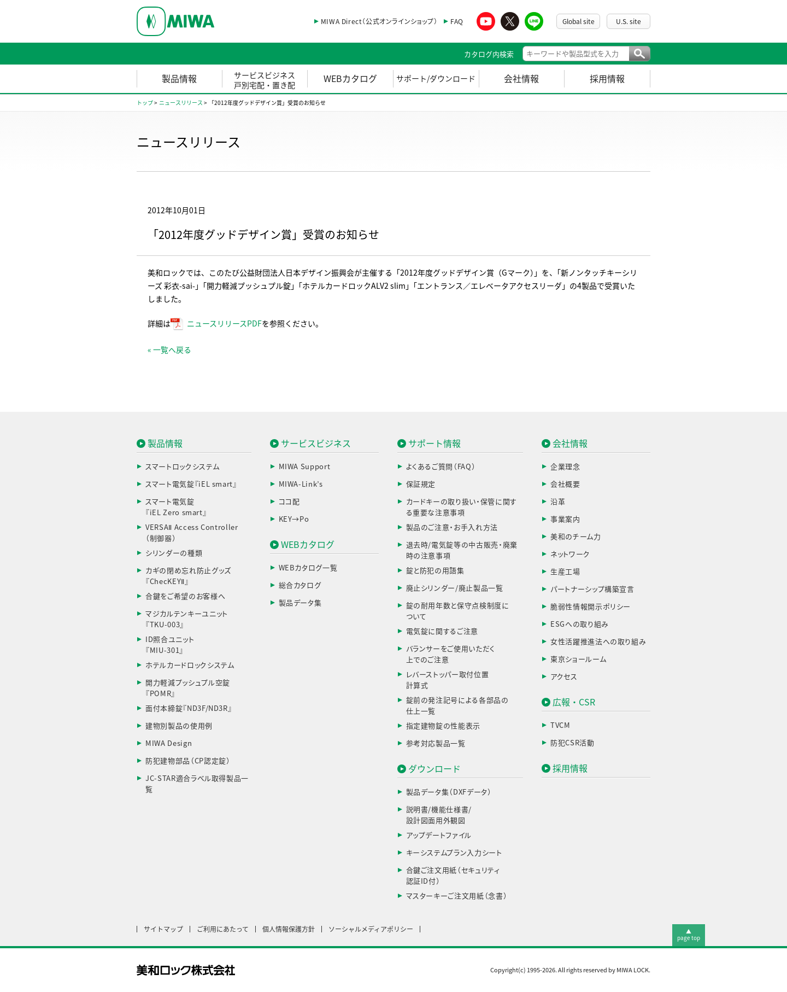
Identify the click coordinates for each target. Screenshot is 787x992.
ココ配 (289, 501)
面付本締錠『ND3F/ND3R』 (188, 708)
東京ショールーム (578, 659)
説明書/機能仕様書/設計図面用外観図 (439, 815)
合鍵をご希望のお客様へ (185, 596)
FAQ (456, 21)
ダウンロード (434, 769)
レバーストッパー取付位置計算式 (447, 680)
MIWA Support (305, 466)
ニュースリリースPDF (224, 324)
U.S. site (628, 21)
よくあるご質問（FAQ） (441, 466)
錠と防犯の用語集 (435, 570)
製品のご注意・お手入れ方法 (452, 527)
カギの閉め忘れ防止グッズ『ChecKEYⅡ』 (188, 576)
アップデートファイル (439, 835)
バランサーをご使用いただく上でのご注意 (450, 654)
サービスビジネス (316, 443)
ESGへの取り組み (579, 624)
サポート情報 (434, 443)
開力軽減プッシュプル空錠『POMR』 (187, 688)
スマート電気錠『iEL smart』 (191, 484)
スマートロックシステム (182, 466)
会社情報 (521, 78)
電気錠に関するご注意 (442, 631)
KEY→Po (294, 519)
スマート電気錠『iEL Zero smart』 (176, 507)
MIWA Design (168, 743)
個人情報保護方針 (288, 929)
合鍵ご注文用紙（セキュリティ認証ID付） (453, 876)
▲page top (688, 935)
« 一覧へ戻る (169, 350)
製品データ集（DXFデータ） (449, 792)
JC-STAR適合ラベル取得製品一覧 (197, 784)
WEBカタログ (350, 78)
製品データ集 (300, 602)
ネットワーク (570, 554)
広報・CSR (574, 702)
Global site (578, 21)
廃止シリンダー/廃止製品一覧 (454, 588)
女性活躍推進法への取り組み (598, 641)
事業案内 (565, 519)
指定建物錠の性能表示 (443, 726)
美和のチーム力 (575, 536)
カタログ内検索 (489, 54)
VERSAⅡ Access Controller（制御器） (191, 533)
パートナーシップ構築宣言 (592, 589)
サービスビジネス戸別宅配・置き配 (264, 80)
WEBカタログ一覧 (308, 567)
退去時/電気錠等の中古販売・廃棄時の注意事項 (462, 550)
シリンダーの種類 (173, 553)
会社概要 (565, 484)
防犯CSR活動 (572, 742)
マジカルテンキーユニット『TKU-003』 (186, 619)
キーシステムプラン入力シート (454, 852)
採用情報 (607, 78)
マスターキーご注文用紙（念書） (457, 896)
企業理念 (565, 466)
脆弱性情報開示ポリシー (590, 606)
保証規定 (421, 484)
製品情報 (179, 78)
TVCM (560, 725)
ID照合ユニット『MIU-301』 (169, 645)
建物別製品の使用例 (179, 726)
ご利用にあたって (223, 929)
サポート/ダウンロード (435, 79)
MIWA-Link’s (301, 484)
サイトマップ (163, 929)
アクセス (564, 676)
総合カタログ (300, 585)
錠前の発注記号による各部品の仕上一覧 (457, 706)
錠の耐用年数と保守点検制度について (457, 611)
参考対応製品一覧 (436, 743)
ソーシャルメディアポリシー (370, 929)
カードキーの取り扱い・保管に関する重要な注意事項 (461, 507)
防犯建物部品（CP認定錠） (187, 761)
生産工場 (565, 571)
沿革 (557, 501)
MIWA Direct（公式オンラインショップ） (379, 21)
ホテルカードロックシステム (189, 665)
